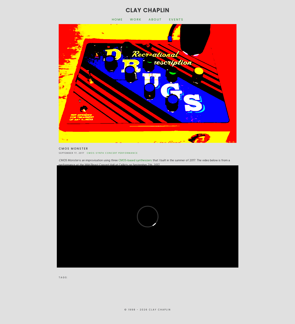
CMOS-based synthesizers (135, 160)
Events (176, 19)
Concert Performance (121, 153)
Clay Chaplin (147, 10)
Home (117, 19)
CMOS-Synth (95, 153)
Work (135, 19)
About (155, 19)
